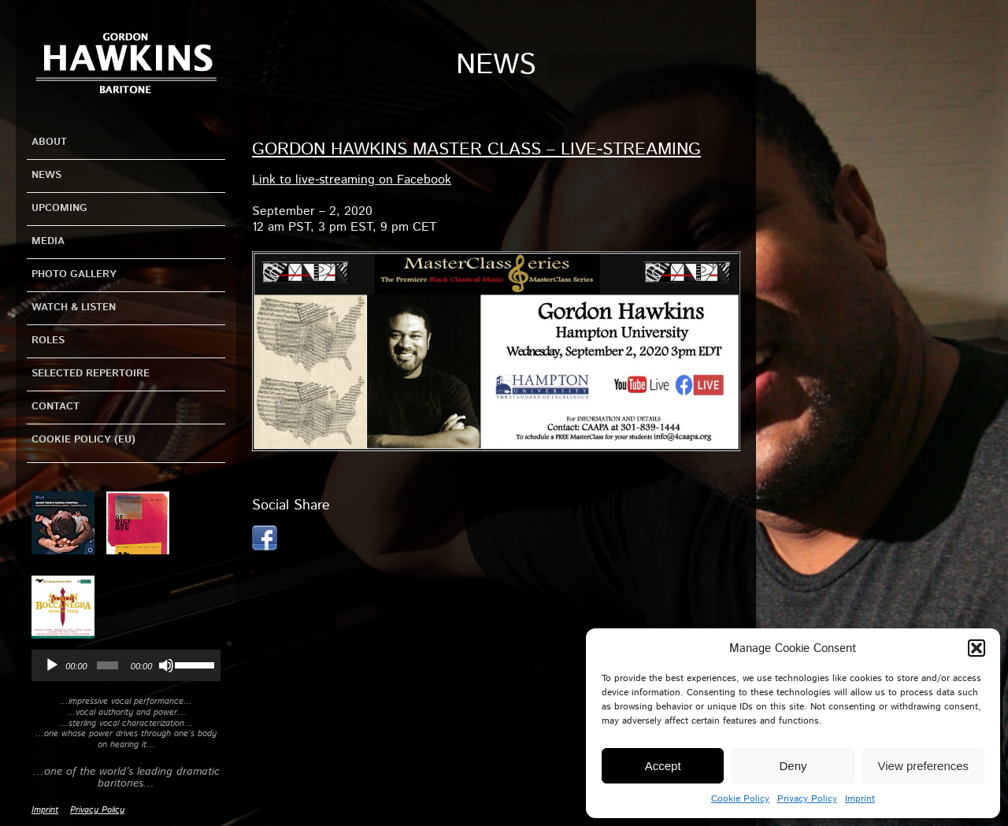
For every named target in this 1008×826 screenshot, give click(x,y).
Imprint (860, 799)
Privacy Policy (807, 799)
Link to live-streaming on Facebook (351, 180)
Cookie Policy (740, 799)
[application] (126, 665)
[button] (976, 648)
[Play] (52, 665)
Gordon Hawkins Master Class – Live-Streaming (476, 149)
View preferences (923, 765)
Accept (663, 765)
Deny (792, 765)
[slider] (107, 665)
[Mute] (166, 665)
